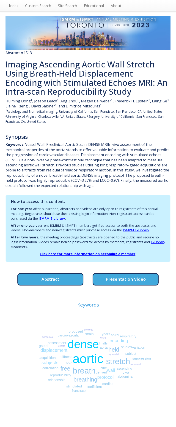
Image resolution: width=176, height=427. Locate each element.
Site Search (67, 5)
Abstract (50, 279)
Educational (94, 5)
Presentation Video (126, 279)
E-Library (158, 242)
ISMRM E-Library (52, 218)
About (116, 5)
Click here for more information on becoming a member (87, 253)
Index (13, 5)
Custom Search (38, 5)
